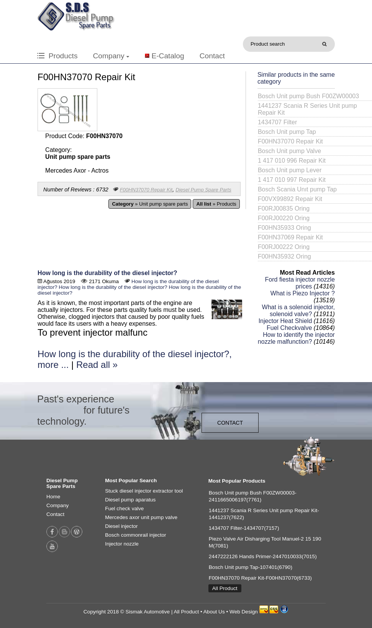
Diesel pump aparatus (130, 500)
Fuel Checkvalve (289, 328)
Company (111, 56)
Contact (212, 56)
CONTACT (230, 423)
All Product (225, 588)
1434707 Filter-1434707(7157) (244, 528)
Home (53, 496)
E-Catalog (167, 56)
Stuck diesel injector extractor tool (144, 491)
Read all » (97, 364)
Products (57, 56)
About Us (214, 612)
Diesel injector (121, 526)
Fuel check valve (124, 508)
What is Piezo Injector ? (302, 293)
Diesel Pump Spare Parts (203, 190)
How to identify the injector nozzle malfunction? (296, 338)
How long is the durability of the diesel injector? (107, 273)
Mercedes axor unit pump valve (141, 517)
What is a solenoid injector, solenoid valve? (298, 310)
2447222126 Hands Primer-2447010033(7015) (263, 556)
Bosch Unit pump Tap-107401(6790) (250, 567)
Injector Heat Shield (285, 321)
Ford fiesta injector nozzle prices (300, 283)
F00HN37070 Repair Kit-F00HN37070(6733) (260, 578)
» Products (216, 204)
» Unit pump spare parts (150, 204)
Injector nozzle (122, 544)
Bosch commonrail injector (135, 535)
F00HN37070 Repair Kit (146, 190)
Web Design (243, 612)
